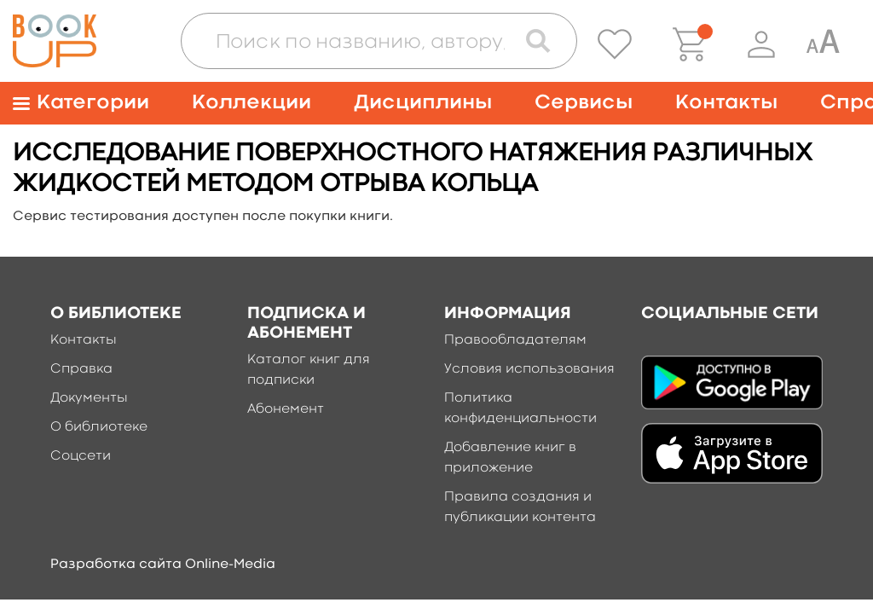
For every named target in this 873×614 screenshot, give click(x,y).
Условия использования (529, 369)
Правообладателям (515, 340)
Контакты (726, 103)
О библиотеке (98, 427)
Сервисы (584, 103)
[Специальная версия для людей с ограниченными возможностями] (823, 44)
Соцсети (80, 456)
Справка (81, 369)
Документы (89, 398)
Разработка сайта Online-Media (162, 565)
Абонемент (285, 409)
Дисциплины (423, 103)
